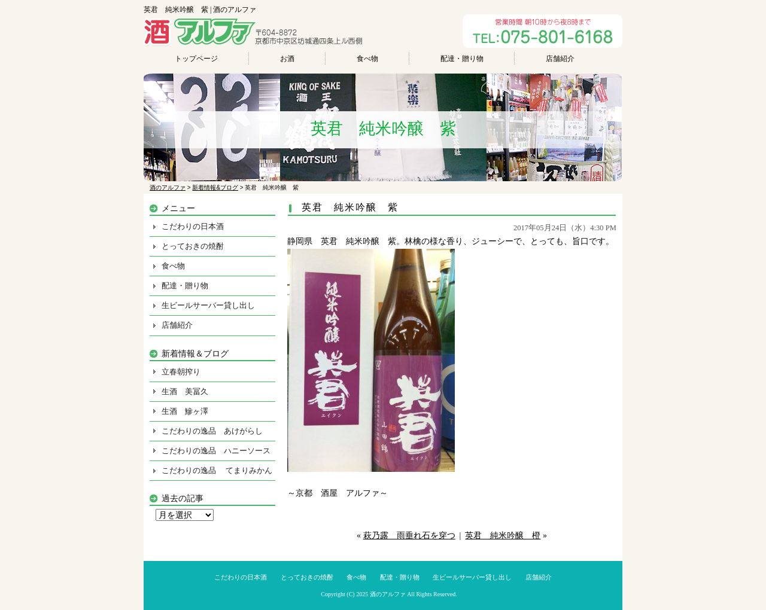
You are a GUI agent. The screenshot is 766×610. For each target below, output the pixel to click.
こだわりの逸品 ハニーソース (216, 450)
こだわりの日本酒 (193, 226)
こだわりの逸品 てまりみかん (217, 470)
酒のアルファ (388, 594)
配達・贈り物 (462, 58)
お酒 (287, 58)
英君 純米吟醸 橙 (502, 535)
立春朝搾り (181, 371)
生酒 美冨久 (185, 391)
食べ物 (367, 58)
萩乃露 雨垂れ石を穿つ (409, 535)
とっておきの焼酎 (193, 246)
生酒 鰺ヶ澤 (185, 411)
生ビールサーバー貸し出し (208, 305)
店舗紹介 (560, 58)
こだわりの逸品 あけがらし (212, 430)
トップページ (196, 58)
